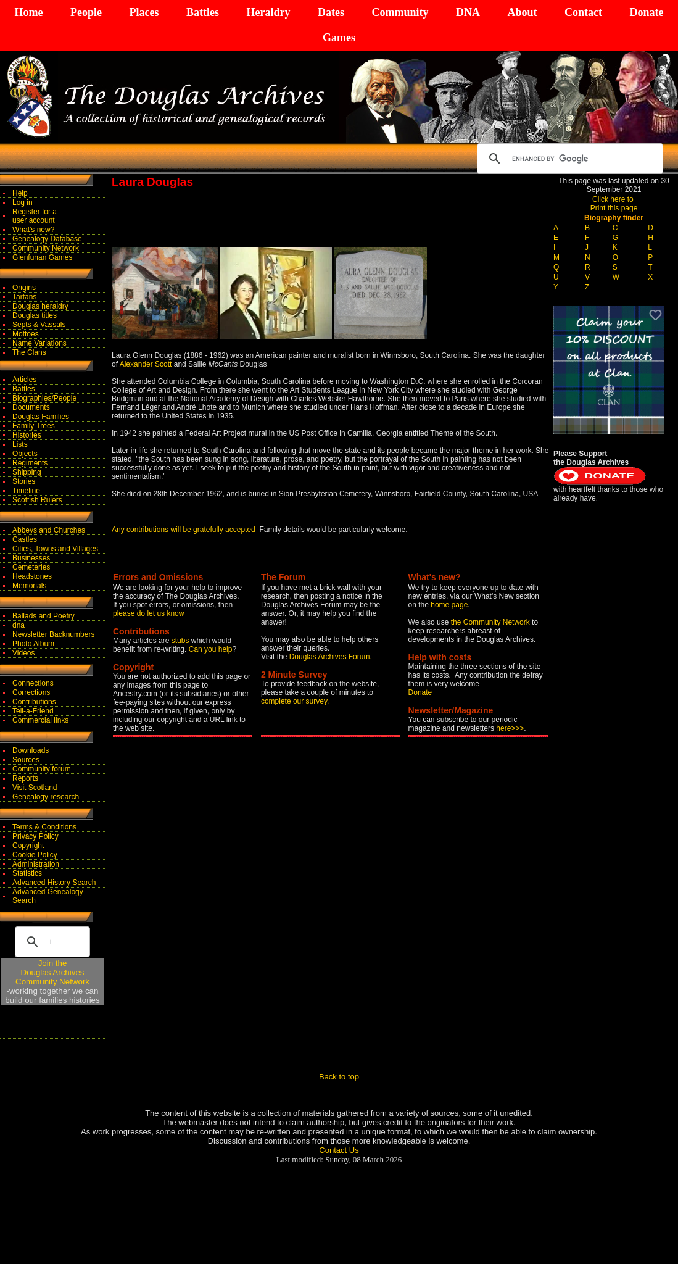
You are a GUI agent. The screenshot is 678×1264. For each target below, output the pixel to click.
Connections (33, 683)
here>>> (510, 728)
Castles (24, 539)
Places (144, 12)
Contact (583, 12)
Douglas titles (34, 315)
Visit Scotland (34, 787)
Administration (35, 864)
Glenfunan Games (42, 257)
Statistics (27, 873)
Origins (24, 287)
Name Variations (39, 343)
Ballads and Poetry (43, 616)
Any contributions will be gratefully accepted (183, 529)
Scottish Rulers (37, 500)
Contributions (34, 701)
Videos (23, 653)
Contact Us (338, 1150)
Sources (25, 759)
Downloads (30, 750)
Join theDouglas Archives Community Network (52, 972)
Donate (646, 12)
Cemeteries (31, 567)
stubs (181, 640)
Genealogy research (45, 796)
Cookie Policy (34, 854)
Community (399, 12)
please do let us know (148, 613)
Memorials (29, 585)
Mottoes (25, 334)
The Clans (29, 352)
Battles (202, 12)
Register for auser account (34, 216)
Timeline (26, 490)
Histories (26, 435)
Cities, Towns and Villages (55, 548)
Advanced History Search (54, 882)
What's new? (33, 229)
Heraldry (268, 12)
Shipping (26, 472)
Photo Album (33, 643)
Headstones (32, 576)
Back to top (339, 1076)
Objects (25, 453)
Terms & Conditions (44, 827)
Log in (22, 202)
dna (18, 625)
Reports (25, 778)
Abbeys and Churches (48, 530)
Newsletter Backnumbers (53, 634)
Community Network (45, 248)
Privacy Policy (35, 836)
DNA (468, 12)
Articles (24, 379)
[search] (568, 158)
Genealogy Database (47, 239)
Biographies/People (44, 398)
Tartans (24, 297)
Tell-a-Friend (33, 711)
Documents (31, 407)
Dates (331, 12)
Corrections (31, 692)
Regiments (30, 463)
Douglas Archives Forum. (330, 656)
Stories (23, 481)
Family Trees (33, 426)
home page (449, 605)
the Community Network (491, 622)
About (522, 12)
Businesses (31, 558)
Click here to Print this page (614, 203)
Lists (20, 444)
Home (29, 12)
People (86, 12)
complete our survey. (295, 701)
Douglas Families (40, 416)
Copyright (28, 845)
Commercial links (40, 720)
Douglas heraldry (40, 306)
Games (339, 37)
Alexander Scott (146, 364)
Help (20, 193)
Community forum (41, 769)
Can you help (211, 649)
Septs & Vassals (38, 324)
